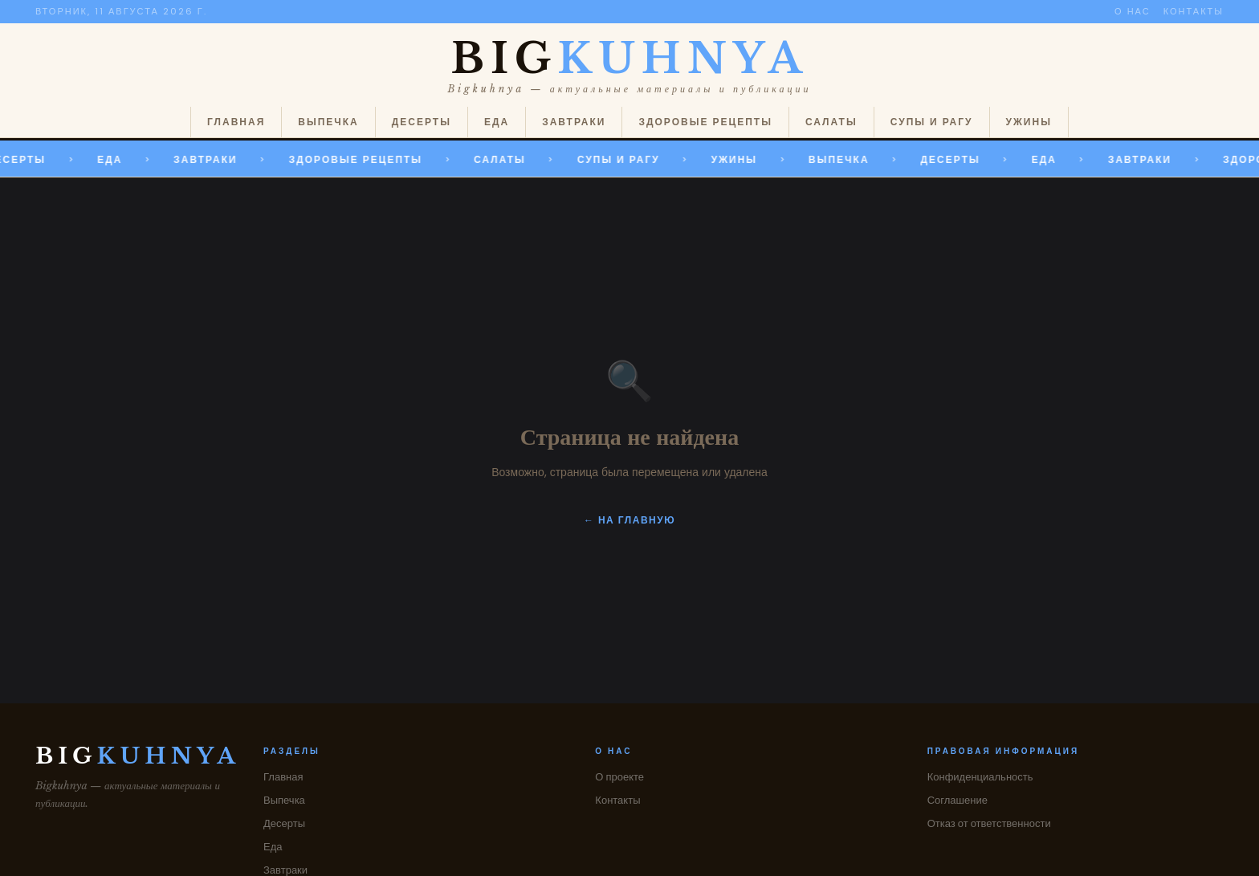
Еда (496, 121)
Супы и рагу (931, 121)
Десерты (421, 121)
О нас (1132, 11)
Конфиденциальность (980, 776)
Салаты (831, 121)
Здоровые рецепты (705, 121)
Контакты (1193, 11)
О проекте (619, 776)
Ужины (1029, 121)
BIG (629, 58)
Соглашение (957, 800)
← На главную (629, 520)
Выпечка (328, 121)
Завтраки (573, 121)
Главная (236, 121)
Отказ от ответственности (989, 823)
